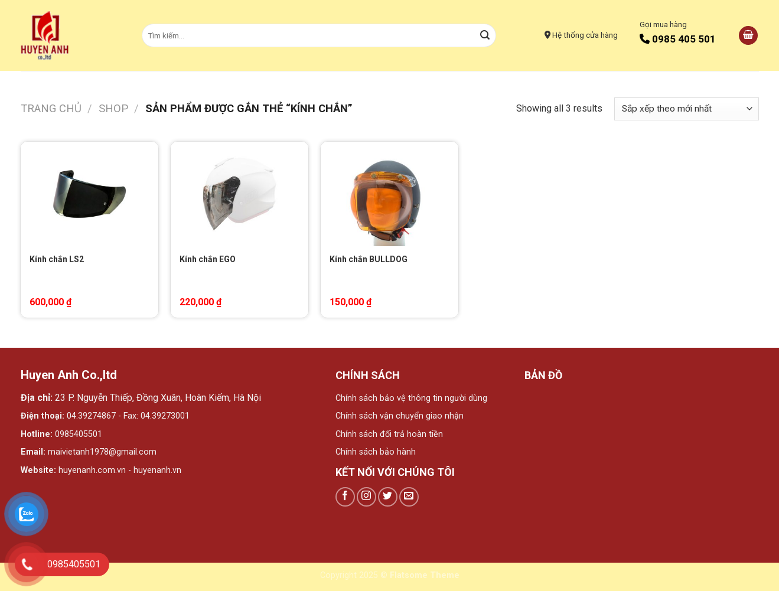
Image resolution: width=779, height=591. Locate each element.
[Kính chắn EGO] (239, 194)
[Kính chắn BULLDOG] (389, 194)
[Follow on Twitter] (387, 497)
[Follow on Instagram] (366, 497)
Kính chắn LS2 (57, 259)
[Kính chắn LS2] (89, 194)
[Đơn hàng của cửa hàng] (686, 108)
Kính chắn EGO (208, 259)
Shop (113, 108)
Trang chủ (51, 108)
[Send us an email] (409, 497)
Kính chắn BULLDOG (369, 259)
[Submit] (485, 35)
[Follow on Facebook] (345, 497)
